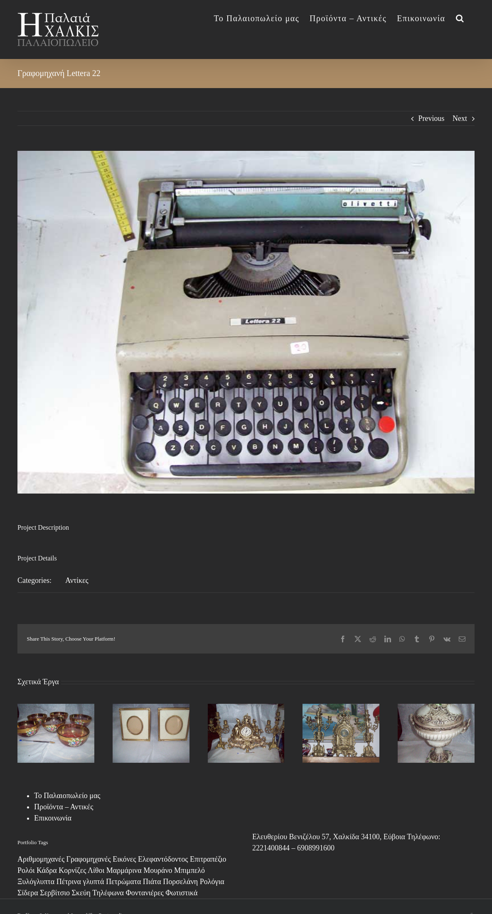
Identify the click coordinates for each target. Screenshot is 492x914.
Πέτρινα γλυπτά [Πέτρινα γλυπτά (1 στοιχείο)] (80, 881)
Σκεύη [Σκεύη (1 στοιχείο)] (81, 893)
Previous (431, 118)
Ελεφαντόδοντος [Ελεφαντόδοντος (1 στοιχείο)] (163, 859)
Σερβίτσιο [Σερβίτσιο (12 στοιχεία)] (55, 893)
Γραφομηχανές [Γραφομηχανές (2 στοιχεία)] (88, 859)
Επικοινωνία (52, 818)
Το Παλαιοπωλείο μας (67, 795)
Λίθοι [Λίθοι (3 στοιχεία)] (96, 870)
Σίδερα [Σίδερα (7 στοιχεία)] (27, 893)
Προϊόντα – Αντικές (63, 807)
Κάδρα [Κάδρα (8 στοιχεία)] (47, 870)
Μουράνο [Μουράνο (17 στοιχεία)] (157, 870)
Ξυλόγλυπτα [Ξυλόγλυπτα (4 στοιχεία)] (35, 881)
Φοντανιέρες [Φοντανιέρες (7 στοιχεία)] (145, 893)
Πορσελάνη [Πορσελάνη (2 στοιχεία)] (180, 881)
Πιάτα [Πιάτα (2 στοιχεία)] (152, 881)
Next (460, 118)
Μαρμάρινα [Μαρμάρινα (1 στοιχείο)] (124, 870)
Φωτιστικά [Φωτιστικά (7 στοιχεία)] (181, 893)
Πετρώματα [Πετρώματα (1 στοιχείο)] (123, 881)
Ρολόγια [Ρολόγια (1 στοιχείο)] (212, 881)
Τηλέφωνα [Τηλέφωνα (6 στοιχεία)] (108, 893)
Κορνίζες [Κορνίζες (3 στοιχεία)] (72, 870)
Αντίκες (77, 580)
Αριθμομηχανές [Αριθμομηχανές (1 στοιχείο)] (40, 859)
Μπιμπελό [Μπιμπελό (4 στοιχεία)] (189, 870)
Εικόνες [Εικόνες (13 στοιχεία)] (124, 859)
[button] (460, 17)
